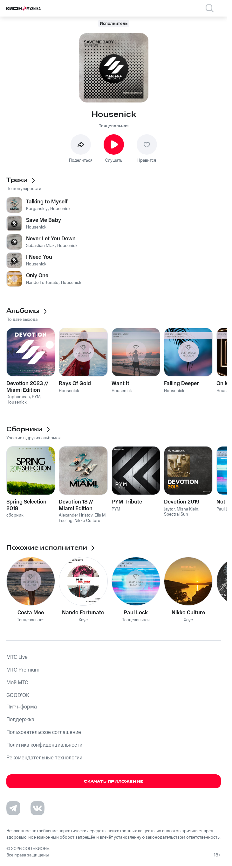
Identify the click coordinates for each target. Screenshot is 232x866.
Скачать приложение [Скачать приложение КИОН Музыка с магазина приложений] (113, 781)
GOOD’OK (17, 695)
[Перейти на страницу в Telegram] (13, 808)
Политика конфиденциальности (44, 745)
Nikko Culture (188, 612)
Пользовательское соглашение (43, 732)
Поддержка (20, 719)
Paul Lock (136, 612)
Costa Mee (30, 612)
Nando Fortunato (83, 612)
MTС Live (17, 657)
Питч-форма (21, 707)
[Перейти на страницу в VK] (37, 808)
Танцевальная (113, 126)
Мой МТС (17, 682)
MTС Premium (22, 670)
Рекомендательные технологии (44, 758)
